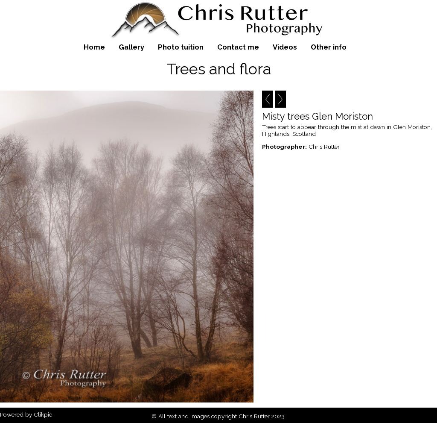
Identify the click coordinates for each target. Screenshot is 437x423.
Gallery (131, 47)
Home (94, 47)
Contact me (238, 47)
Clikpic (43, 414)
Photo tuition (181, 47)
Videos (285, 47)
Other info (329, 47)
